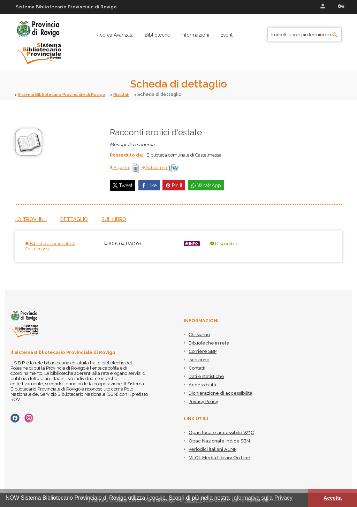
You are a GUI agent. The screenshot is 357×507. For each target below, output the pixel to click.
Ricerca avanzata (115, 35)
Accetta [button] (333, 498)
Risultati (131, 94)
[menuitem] (115, 35)
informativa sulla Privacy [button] (263, 498)
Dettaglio (74, 219)
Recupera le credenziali (341, 6)
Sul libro (113, 219)
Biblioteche (157, 35)
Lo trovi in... (31, 219)
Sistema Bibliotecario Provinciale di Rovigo (66, 94)
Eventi (227, 35)
